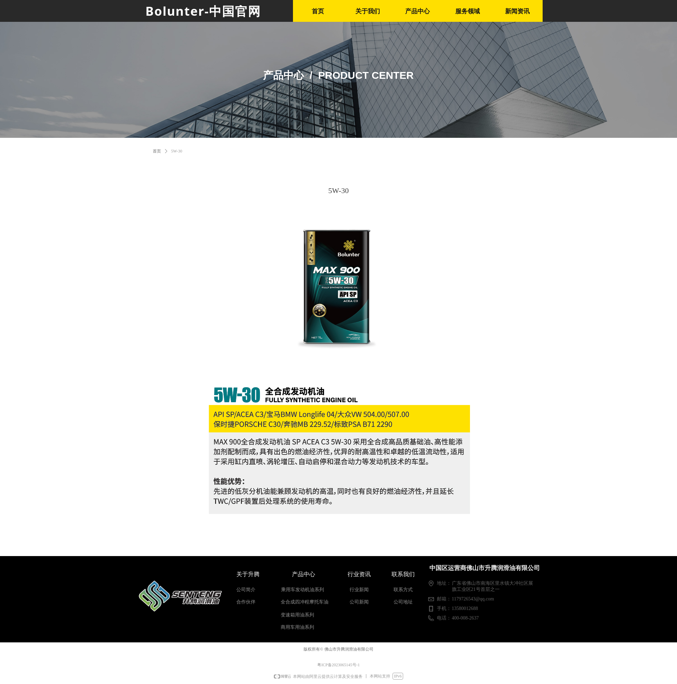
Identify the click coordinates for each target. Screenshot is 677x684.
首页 (157, 151)
